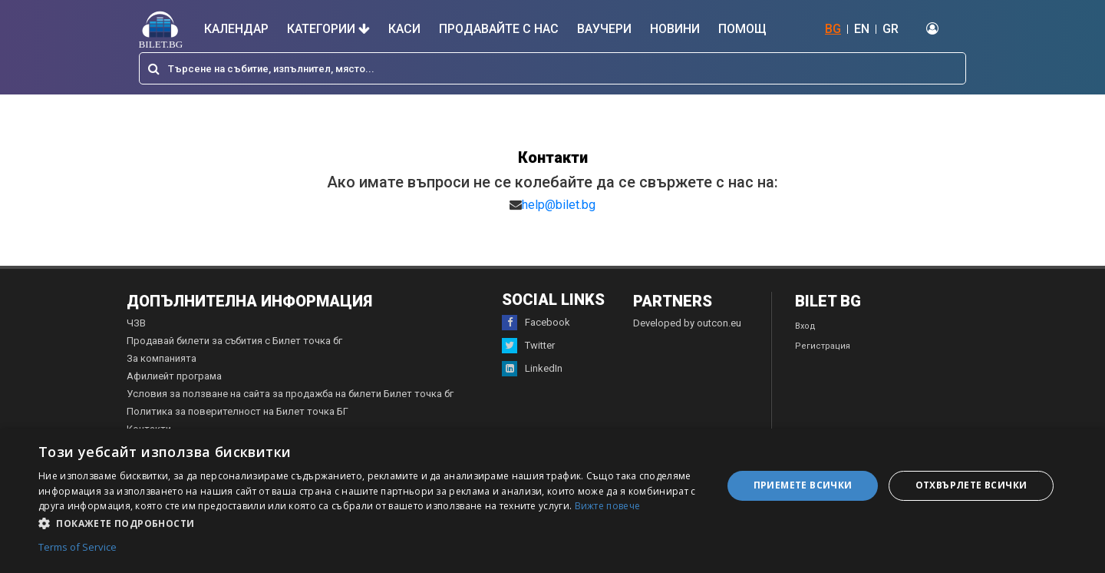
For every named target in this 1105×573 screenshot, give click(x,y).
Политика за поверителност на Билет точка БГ (237, 411)
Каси (404, 29)
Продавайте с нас (499, 29)
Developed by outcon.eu (687, 323)
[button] (370, 522)
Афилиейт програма (174, 376)
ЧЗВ (136, 323)
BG (833, 29)
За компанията (161, 358)
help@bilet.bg (558, 204)
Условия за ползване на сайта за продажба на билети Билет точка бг (290, 394)
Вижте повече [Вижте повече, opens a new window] (608, 505)
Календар (236, 29)
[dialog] (552, 501)
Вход (805, 326)
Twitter (528, 345)
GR (890, 29)
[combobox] (552, 68)
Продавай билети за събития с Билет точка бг (234, 341)
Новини (675, 29)
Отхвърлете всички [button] (971, 485)
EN (861, 29)
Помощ (742, 29)
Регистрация (822, 346)
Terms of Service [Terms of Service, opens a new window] (77, 548)
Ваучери (604, 29)
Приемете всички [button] (803, 485)
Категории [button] (328, 29)
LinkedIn (532, 368)
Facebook (536, 322)
